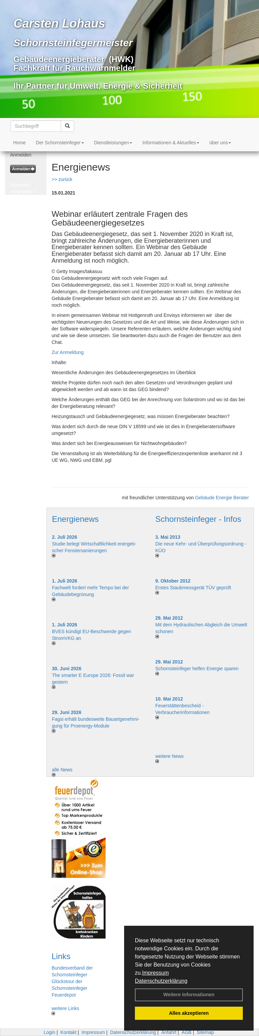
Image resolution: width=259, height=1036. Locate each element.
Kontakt (68, 1032)
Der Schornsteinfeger (60, 142)
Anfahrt (168, 1032)
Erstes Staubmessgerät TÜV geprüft (193, 587)
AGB (186, 1032)
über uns (220, 142)
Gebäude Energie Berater (222, 497)
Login (49, 1032)
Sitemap (205, 1032)
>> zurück (62, 179)
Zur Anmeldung (68, 352)
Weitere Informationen (188, 994)
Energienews (75, 519)
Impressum (155, 973)
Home (19, 142)
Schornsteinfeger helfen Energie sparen (197, 668)
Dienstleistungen (113, 142)
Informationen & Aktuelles (170, 142)
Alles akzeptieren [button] (189, 1013)
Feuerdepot (64, 995)
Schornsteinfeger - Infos (198, 519)
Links (61, 956)
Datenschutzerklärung (161, 981)
